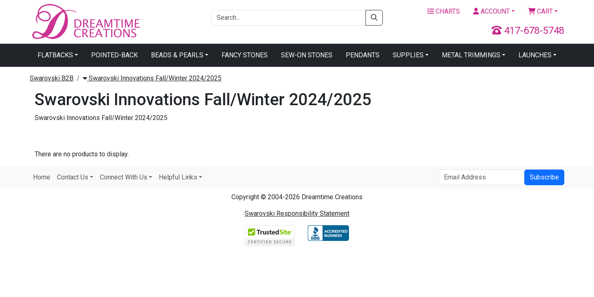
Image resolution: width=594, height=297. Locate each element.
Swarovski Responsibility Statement (297, 213)
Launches (535, 55)
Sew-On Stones (306, 55)
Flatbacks (55, 55)
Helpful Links (178, 177)
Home (41, 177)
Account (491, 11)
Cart (540, 11)
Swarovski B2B (51, 78)
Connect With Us (123, 177)
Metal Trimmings (471, 55)
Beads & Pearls (177, 55)
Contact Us (72, 177)
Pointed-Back (114, 55)
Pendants (363, 55)
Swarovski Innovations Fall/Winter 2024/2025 (152, 78)
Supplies (408, 55)
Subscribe (544, 177)
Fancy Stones (245, 55)
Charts (443, 11)
